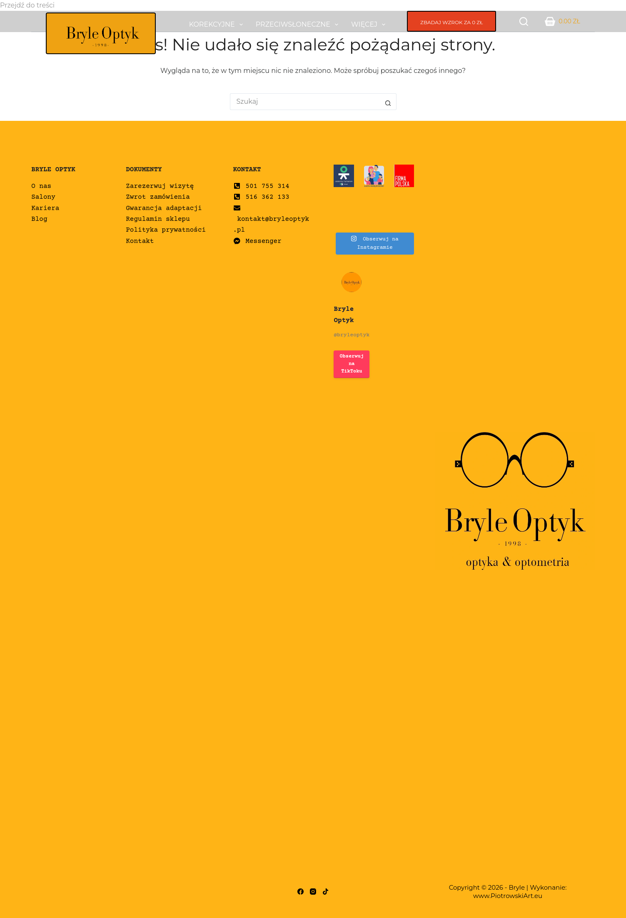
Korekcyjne (217, 25)
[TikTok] (325, 891)
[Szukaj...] (305, 101)
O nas (41, 186)
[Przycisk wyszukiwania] (388, 101)
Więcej (370, 25)
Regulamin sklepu (158, 219)
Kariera (45, 208)
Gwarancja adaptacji (164, 208)
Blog (39, 219)
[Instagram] (313, 891)
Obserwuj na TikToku (352, 364)
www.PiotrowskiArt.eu (507, 896)
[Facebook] (300, 891)
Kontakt (140, 241)
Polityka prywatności (166, 230)
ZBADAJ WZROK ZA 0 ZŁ (451, 22)
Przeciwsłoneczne (299, 25)
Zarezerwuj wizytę (160, 186)
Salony (43, 197)
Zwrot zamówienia (158, 197)
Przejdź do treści (27, 5)
